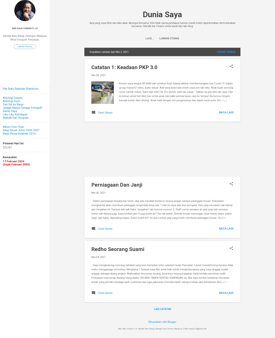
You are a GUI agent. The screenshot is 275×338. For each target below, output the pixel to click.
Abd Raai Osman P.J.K (25, 28)
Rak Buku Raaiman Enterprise (20, 88)
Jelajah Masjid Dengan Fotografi (22, 107)
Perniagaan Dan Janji (116, 185)
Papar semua (226, 51)
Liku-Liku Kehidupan (15, 114)
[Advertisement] (162, 149)
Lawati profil (25, 46)
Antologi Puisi (11, 101)
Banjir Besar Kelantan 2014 (19, 133)
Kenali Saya (10, 111)
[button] (231, 66)
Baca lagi (226, 112)
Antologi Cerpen (12, 97)
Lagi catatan (162, 309)
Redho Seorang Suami (117, 249)
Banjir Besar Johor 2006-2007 (21, 130)
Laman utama (162, 38)
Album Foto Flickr (13, 127)
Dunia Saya (162, 14)
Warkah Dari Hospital (15, 117)
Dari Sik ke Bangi (13, 104)
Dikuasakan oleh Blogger (162, 321)
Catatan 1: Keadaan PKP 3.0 (124, 67)
